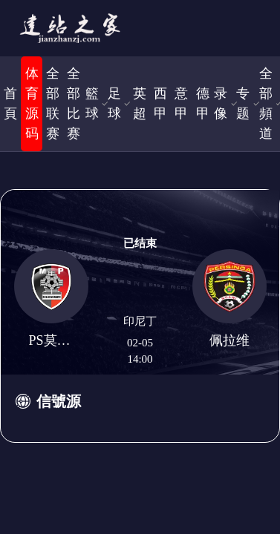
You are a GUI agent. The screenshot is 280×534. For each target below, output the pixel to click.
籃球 (92, 103)
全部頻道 (266, 103)
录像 (220, 103)
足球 (114, 103)
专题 (243, 103)
